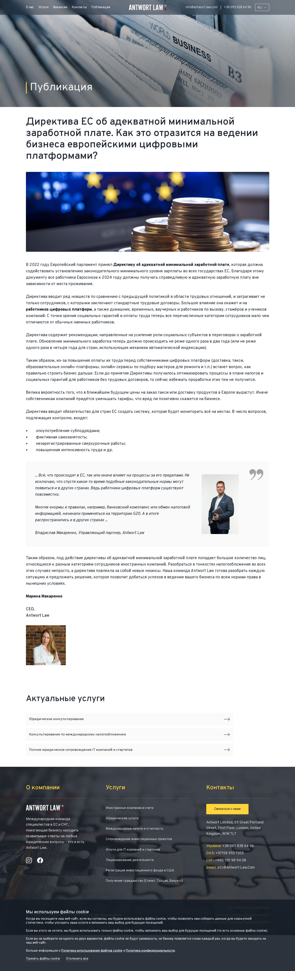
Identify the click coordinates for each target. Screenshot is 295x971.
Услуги (43, 7)
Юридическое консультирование (129, 721)
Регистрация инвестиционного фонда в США (143, 898)
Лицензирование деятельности (132, 887)
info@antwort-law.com (201, 7)
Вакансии (60, 7)
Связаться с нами (227, 832)
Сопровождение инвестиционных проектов (142, 864)
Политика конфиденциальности (150, 951)
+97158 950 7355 (225, 876)
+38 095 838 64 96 (237, 7)
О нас (30, 7)
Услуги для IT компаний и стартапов (136, 876)
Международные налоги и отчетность (138, 853)
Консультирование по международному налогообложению (129, 745)
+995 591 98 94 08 (226, 883)
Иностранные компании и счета (132, 831)
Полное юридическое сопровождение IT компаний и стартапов (129, 769)
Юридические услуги (124, 842)
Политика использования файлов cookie (91, 951)
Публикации (100, 7)
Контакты (79, 7)
